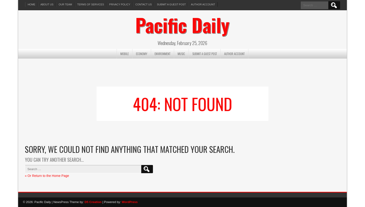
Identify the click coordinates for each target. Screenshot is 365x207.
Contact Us (143, 4)
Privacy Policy (119, 4)
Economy (141, 53)
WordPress (130, 202)
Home (31, 4)
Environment (162, 53)
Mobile (124, 53)
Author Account (203, 4)
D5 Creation (92, 202)
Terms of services (90, 4)
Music (181, 53)
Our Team (65, 4)
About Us (47, 4)
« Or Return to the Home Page (47, 176)
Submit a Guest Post (171, 4)
